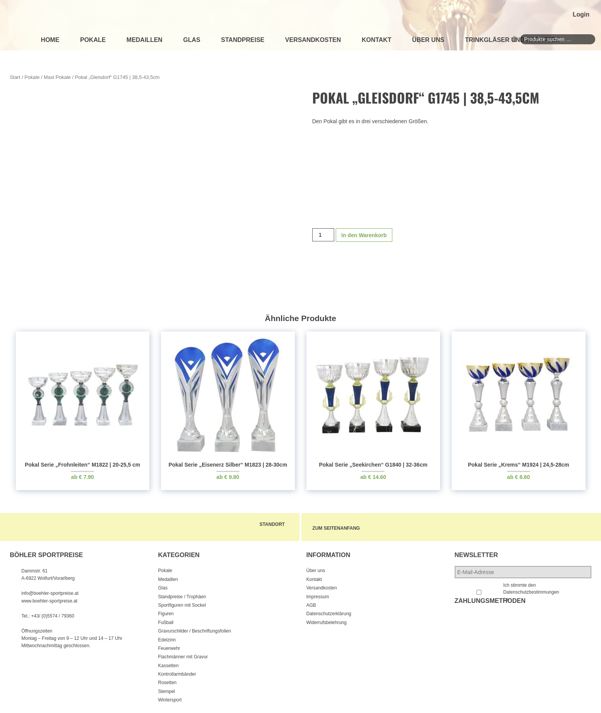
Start (15, 77)
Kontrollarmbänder (177, 672)
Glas (191, 40)
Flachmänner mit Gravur (183, 654)
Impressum (317, 594)
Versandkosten (313, 40)
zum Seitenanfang (347, 527)
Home (50, 40)
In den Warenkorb (364, 241)
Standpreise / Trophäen (182, 594)
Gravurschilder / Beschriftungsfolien (194, 628)
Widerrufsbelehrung (326, 620)
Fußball (166, 620)
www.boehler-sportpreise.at (49, 598)
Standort (265, 524)
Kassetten (168, 663)
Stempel (166, 688)
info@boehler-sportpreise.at (50, 591)
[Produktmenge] (323, 240)
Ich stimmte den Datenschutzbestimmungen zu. (531, 589)
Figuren (166, 611)
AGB (311, 602)
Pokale (93, 40)
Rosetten (167, 680)
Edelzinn (167, 637)
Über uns (428, 40)
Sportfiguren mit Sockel (182, 602)
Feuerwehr (169, 645)
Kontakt (376, 40)
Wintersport (170, 697)
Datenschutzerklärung (329, 611)
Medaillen (144, 40)
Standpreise (243, 40)
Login (581, 14)
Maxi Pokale (57, 77)
